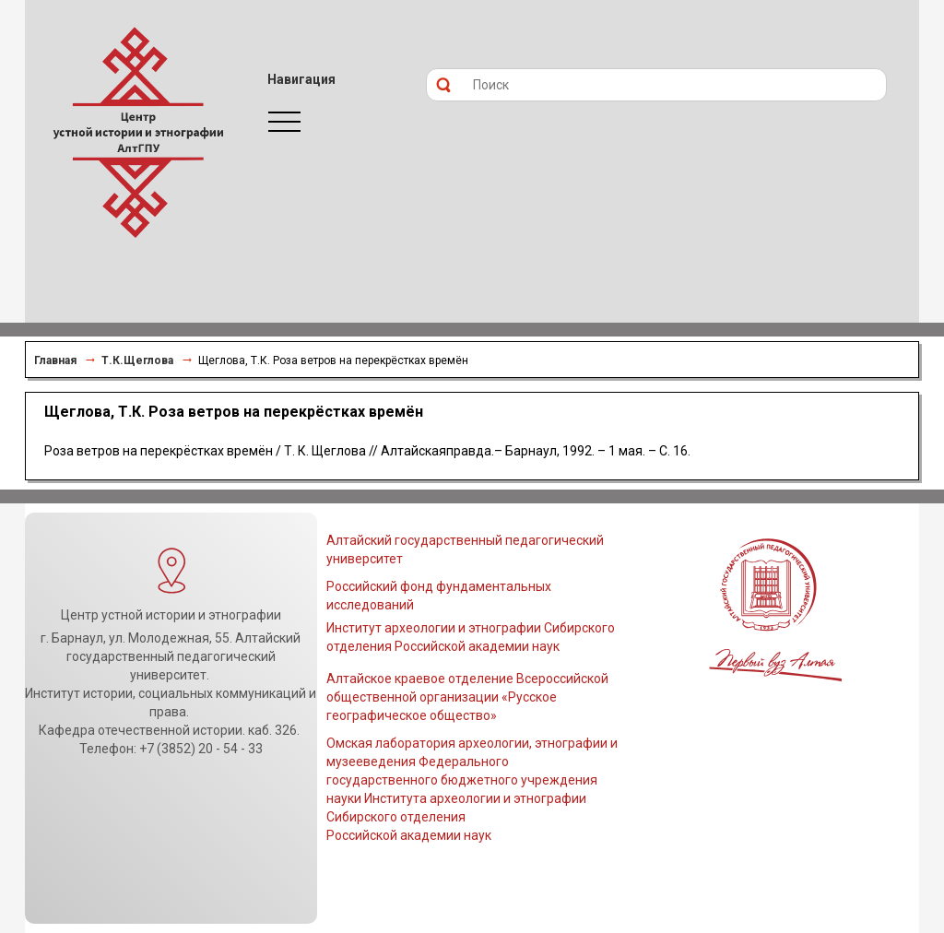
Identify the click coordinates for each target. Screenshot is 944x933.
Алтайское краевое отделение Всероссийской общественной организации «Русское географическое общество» (467, 697)
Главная (55, 360)
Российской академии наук (408, 835)
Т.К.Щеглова (137, 360)
